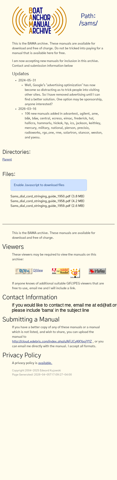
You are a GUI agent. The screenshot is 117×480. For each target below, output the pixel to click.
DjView (38, 270)
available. (45, 363)
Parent (7, 159)
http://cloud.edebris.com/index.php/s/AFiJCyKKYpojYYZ (52, 341)
